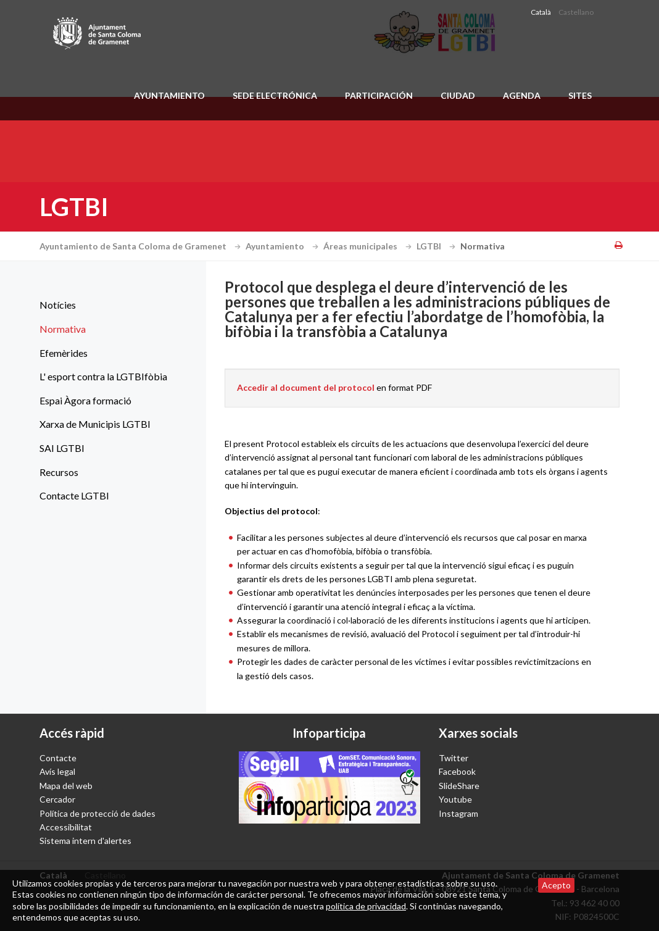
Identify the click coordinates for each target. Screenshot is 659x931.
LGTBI (437, 246)
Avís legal (57, 771)
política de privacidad (366, 906)
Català (541, 12)
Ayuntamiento (169, 95)
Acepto (556, 885)
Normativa (62, 329)
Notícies (57, 305)
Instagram (458, 813)
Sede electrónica (275, 95)
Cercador (57, 799)
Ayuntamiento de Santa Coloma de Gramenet (141, 246)
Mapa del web (66, 785)
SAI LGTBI (62, 448)
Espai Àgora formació (85, 400)
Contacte (58, 758)
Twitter (453, 758)
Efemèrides (63, 353)
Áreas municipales (369, 246)
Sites (580, 95)
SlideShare (459, 785)
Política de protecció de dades (97, 813)
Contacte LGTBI (74, 495)
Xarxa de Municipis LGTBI (95, 424)
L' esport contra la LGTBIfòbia (103, 376)
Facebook (457, 771)
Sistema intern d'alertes (85, 840)
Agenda (522, 95)
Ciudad (458, 95)
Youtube (455, 799)
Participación (379, 95)
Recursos (58, 472)
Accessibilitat (65, 827)
